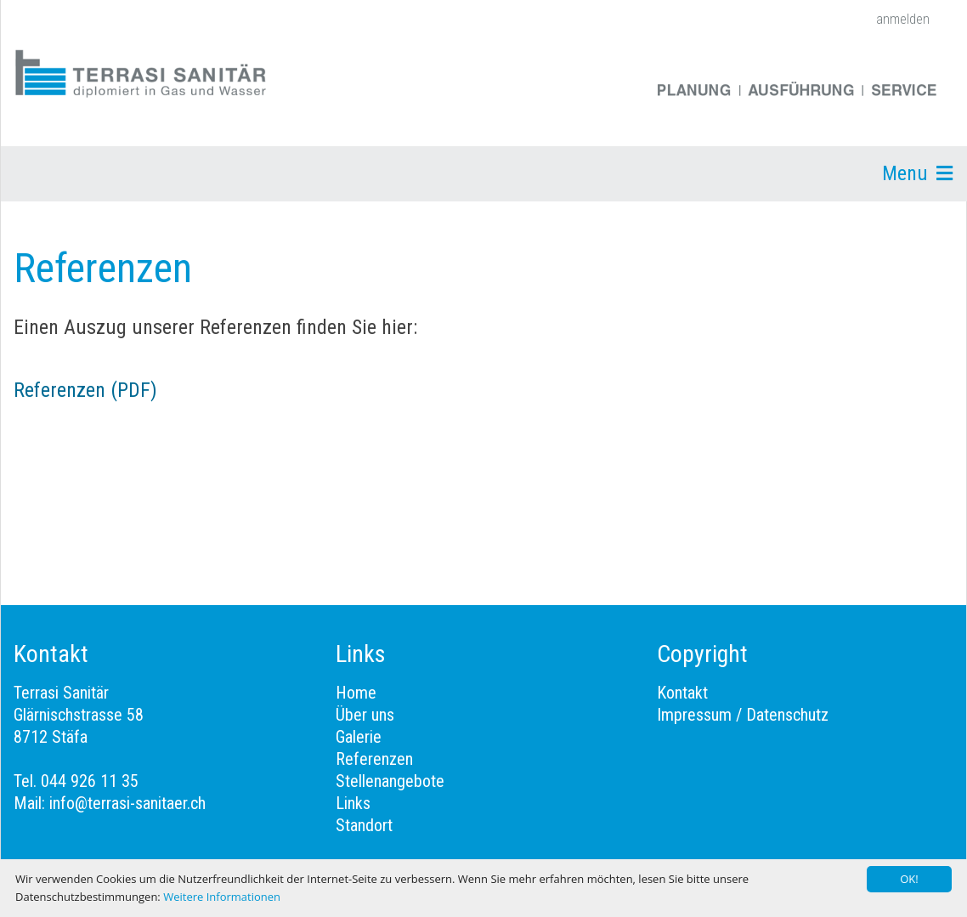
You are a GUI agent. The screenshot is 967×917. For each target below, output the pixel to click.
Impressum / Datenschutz (742, 715)
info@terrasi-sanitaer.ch (127, 803)
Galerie (359, 737)
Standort (364, 825)
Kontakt (682, 692)
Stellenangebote (390, 781)
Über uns (365, 715)
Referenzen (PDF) (85, 390)
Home (356, 692)
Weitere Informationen (221, 896)
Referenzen (374, 759)
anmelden (903, 19)
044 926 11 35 (90, 781)
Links (353, 803)
